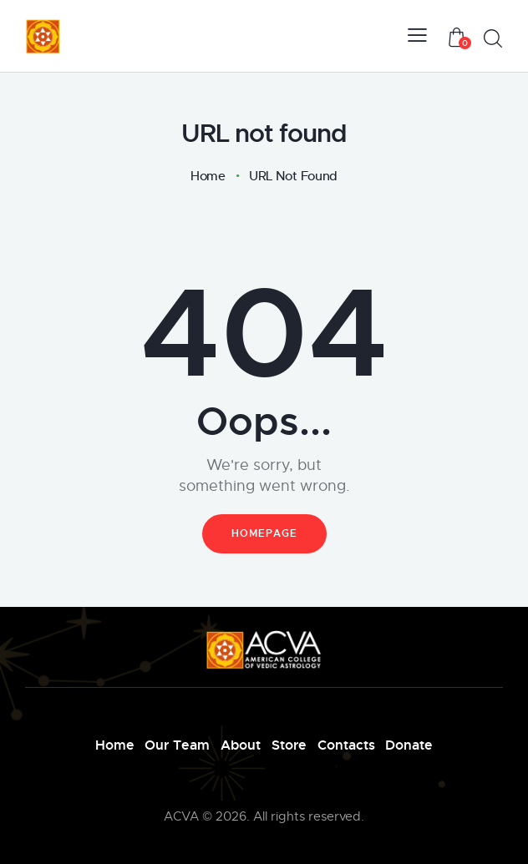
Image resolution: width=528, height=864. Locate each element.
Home (208, 176)
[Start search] (492, 39)
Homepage (264, 532)
